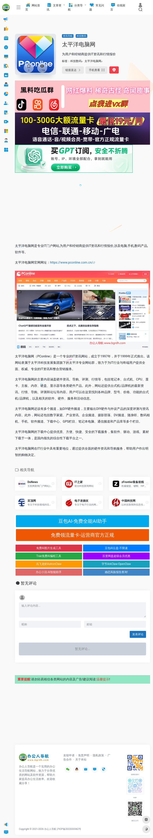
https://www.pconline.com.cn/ (71, 262)
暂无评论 (29, 583)
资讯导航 (68, 36)
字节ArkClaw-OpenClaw (116, 563)
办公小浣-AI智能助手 (49, 572)
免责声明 (83, 755)
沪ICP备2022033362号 (69, 829)
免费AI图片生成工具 (48, 548)
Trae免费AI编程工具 (48, 556)
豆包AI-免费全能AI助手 (82, 521)
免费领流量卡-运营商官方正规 (82, 535)
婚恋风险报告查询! (116, 572)
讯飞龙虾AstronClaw (49, 563)
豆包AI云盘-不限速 (116, 548)
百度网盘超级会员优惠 (116, 556)
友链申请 (69, 755)
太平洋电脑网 (92, 61)
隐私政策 (98, 755)
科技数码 (81, 36)
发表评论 (137, 634)
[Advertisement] (82, 210)
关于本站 (80, 759)
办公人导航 (50, 829)
